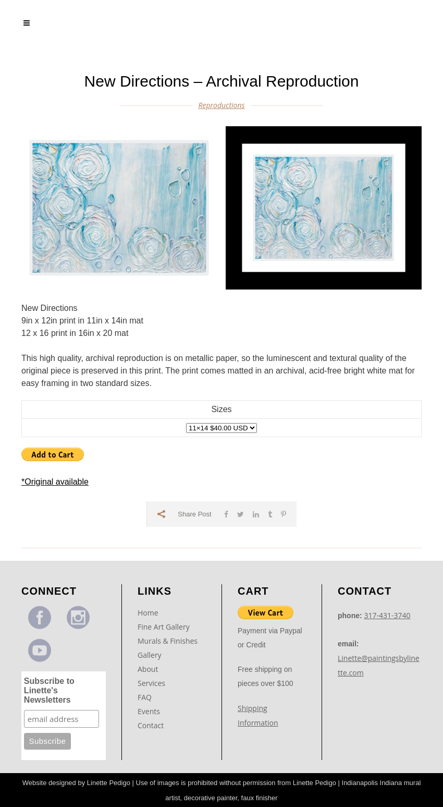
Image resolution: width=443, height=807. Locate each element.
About (148, 669)
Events (149, 711)
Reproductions (221, 105)
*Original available (55, 481)
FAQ (145, 697)
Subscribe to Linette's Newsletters (49, 690)
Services (151, 683)
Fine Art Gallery (164, 627)
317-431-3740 (387, 615)
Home (148, 613)
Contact (151, 725)
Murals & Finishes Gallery (168, 648)
